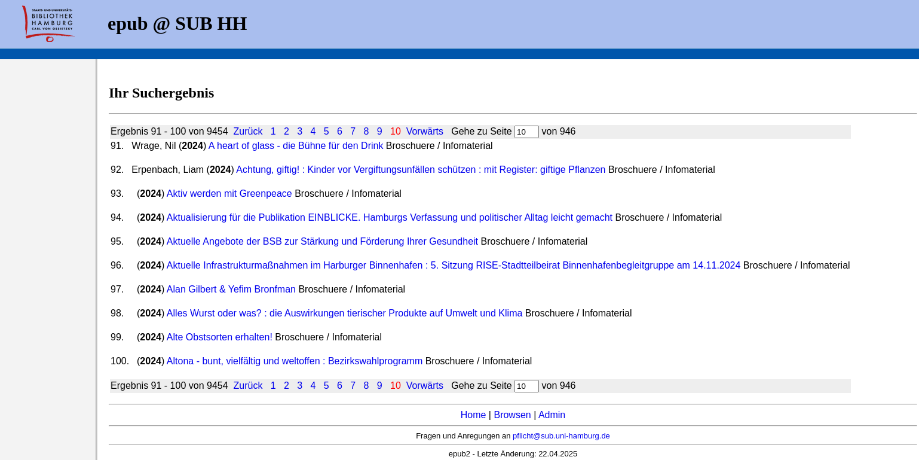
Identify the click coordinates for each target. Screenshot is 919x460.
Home (473, 415)
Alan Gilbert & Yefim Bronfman (231, 289)
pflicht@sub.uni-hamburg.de (561, 435)
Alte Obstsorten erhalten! (219, 337)
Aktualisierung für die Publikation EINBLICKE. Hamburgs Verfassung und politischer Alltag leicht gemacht (389, 217)
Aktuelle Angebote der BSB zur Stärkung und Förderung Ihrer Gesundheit (322, 241)
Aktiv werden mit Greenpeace (229, 193)
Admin (551, 415)
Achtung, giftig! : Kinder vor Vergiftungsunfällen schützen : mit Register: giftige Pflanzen (420, 169)
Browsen (512, 415)
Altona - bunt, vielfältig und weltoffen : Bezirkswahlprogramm (294, 361)
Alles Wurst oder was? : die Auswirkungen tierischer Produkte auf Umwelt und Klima (345, 313)
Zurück (247, 131)
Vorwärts (424, 131)
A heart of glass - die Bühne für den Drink (296, 146)
